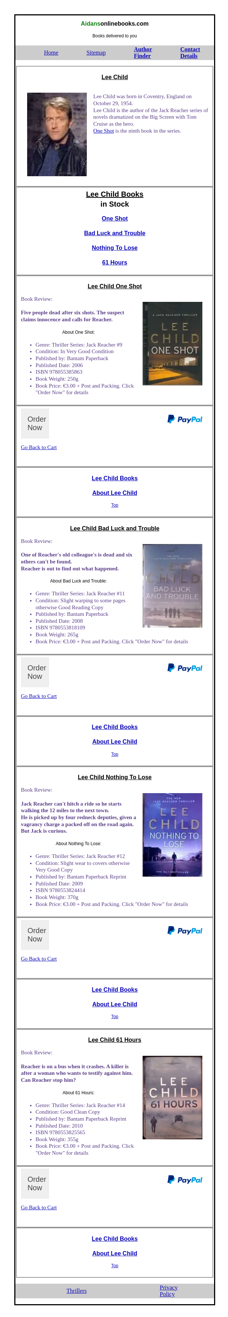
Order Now (36, 423)
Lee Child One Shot (115, 286)
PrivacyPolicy (169, 1291)
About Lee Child (114, 493)
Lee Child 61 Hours (114, 1040)
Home (51, 52)
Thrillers (76, 1291)
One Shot (103, 131)
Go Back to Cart (39, 447)
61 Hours (114, 262)
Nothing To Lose (114, 248)
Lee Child (115, 77)
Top (114, 505)
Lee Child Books (115, 194)
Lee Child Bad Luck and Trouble (114, 528)
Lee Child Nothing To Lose (114, 777)
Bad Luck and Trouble (114, 233)
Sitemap (96, 52)
